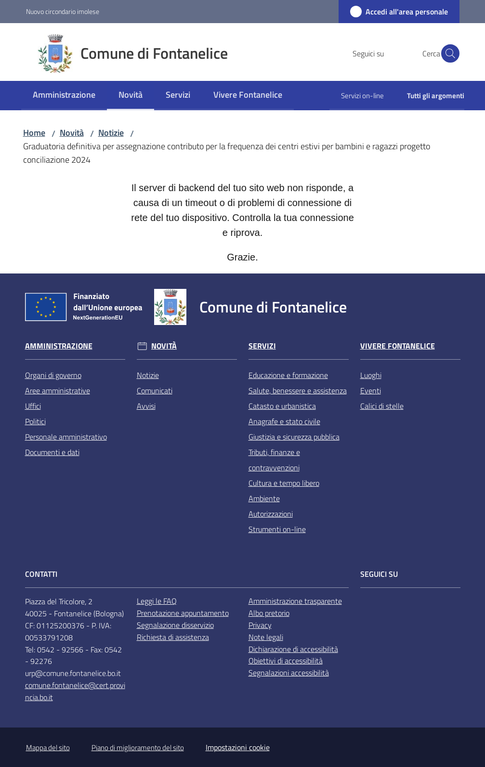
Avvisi (146, 406)
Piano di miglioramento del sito (138, 747)
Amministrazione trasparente (295, 601)
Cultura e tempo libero (284, 483)
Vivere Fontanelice (397, 345)
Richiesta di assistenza (173, 637)
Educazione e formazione (288, 375)
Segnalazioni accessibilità (289, 672)
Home (34, 132)
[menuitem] (64, 95)
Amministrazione (58, 345)
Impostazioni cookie (238, 747)
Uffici (33, 406)
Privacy (260, 625)
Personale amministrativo (66, 436)
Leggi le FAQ (157, 601)
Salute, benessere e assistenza (298, 390)
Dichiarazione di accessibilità (293, 649)
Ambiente (264, 498)
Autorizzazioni (271, 514)
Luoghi (370, 375)
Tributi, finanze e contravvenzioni (274, 459)
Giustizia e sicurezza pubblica (294, 436)
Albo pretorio (269, 613)
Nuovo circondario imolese (62, 11)
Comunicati (154, 390)
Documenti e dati (52, 452)
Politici (35, 421)
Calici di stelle (382, 406)
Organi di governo (53, 375)
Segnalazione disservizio (175, 625)
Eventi (370, 390)
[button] (447, 53)
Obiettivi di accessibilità (286, 660)
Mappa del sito (48, 747)
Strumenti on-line (277, 529)
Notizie (111, 132)
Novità (72, 132)
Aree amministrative (57, 390)
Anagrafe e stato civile (284, 421)
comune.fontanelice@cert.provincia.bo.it (75, 691)
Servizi (262, 345)
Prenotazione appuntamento (183, 613)
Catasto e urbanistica (282, 406)
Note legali (266, 637)
